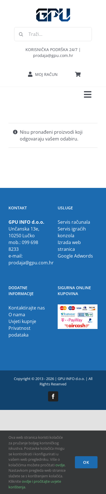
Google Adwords (75, 256)
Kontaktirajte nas (26, 308)
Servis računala (74, 222)
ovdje (60, 464)
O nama (16, 314)
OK (86, 462)
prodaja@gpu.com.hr (31, 263)
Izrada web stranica (69, 245)
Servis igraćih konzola (72, 232)
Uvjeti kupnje (22, 321)
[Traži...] (53, 34)
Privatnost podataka (19, 331)
